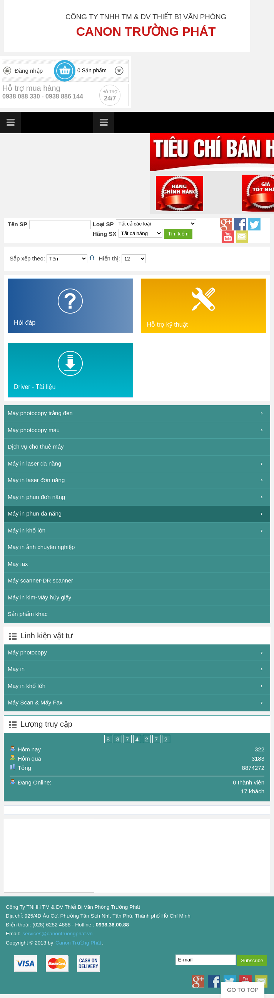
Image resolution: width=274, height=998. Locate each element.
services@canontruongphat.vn (57, 933)
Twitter (254, 224)
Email (242, 236)
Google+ (226, 224)
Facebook (240, 224)
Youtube (228, 236)
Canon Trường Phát (78, 943)
